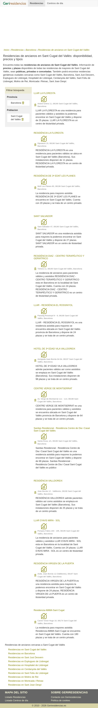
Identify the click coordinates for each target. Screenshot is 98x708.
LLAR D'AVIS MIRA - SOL (47, 520)
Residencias (36, 3)
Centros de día (55, 3)
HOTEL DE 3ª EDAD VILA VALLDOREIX (54, 348)
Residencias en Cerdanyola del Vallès (27, 669)
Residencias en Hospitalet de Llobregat (28, 665)
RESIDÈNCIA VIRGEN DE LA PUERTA (54, 563)
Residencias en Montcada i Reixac (25, 681)
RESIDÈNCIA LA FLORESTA (49, 133)
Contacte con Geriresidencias (66, 697)
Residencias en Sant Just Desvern (25, 657)
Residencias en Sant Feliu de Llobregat (28, 673)
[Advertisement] (49, 27)
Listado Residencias (15, 697)
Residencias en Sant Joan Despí (24, 685)
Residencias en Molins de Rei (23, 677)
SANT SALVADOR (43, 216)
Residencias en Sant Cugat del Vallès (27, 649)
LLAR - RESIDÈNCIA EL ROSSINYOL (53, 305)
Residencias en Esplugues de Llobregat (28, 661)
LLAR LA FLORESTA (44, 93)
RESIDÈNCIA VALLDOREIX (48, 480)
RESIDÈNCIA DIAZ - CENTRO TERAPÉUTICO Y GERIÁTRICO (59, 257)
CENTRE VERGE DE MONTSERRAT (53, 388)
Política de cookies (60, 700)
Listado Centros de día (16, 700)
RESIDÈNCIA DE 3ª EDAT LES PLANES (54, 176)
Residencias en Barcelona (21, 653)
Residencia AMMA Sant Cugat (49, 610)
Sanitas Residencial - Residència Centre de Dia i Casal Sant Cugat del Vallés (62, 429)
